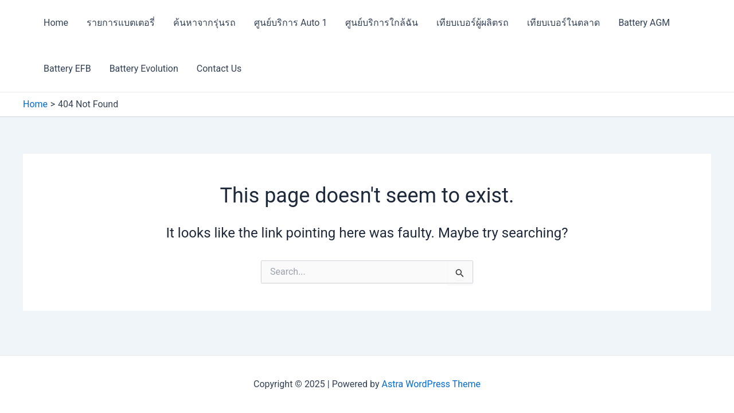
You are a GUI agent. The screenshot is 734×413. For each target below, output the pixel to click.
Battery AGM (644, 22)
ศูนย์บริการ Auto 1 (290, 22)
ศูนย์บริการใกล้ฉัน (381, 22)
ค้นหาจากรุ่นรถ (204, 22)
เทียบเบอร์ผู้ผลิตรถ (472, 22)
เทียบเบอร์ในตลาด (563, 22)
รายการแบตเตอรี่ (121, 22)
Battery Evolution (144, 68)
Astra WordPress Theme (431, 384)
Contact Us (219, 68)
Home (56, 22)
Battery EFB (67, 68)
